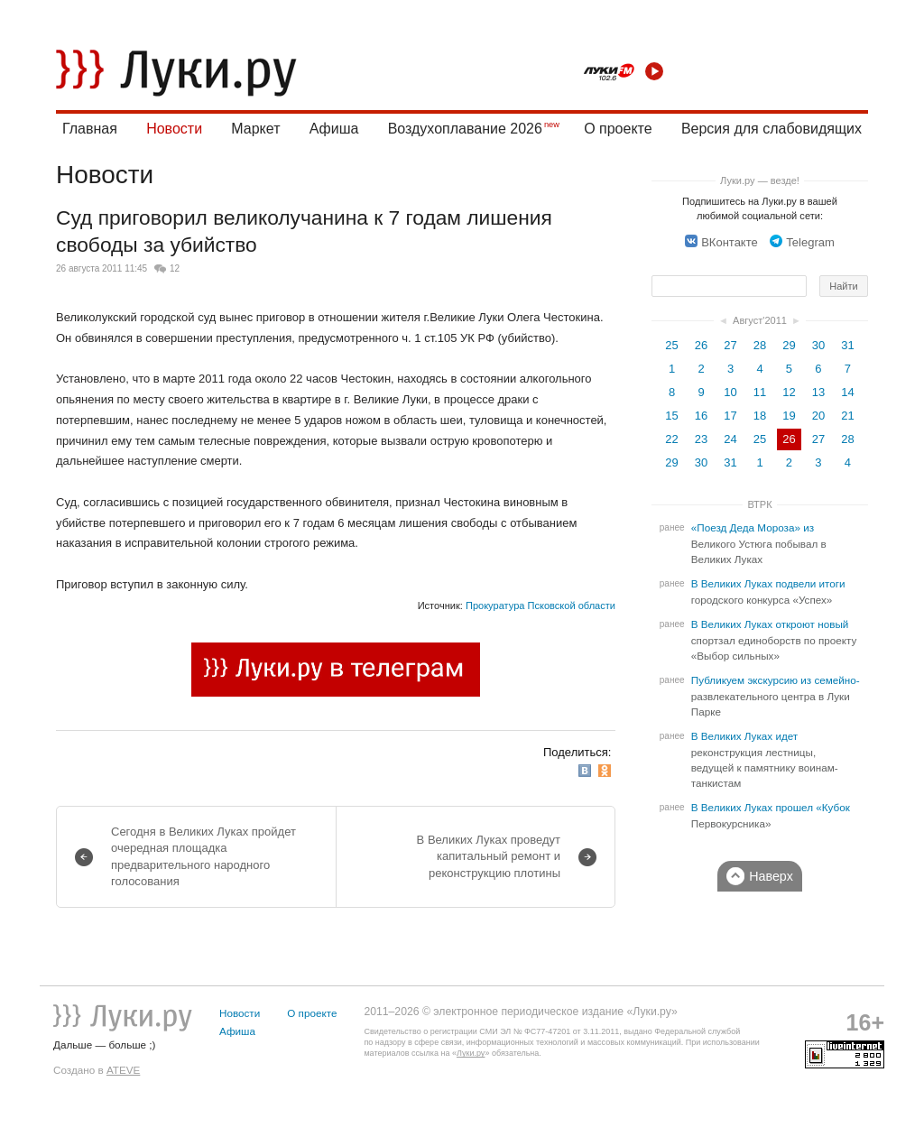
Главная (89, 128)
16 (701, 415)
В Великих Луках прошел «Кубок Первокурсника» (770, 815)
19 (788, 415)
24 (730, 439)
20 (818, 415)
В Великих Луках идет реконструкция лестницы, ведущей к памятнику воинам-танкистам (764, 760)
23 (701, 439)
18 (759, 415)
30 (818, 345)
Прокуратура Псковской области (540, 605)
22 (671, 439)
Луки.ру (471, 1053)
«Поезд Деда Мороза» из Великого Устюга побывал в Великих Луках (759, 543)
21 (847, 415)
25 (671, 345)
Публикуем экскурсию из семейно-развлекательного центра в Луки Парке (775, 696)
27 (730, 345)
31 (847, 345)
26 (701, 345)
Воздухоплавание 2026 (465, 128)
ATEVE (123, 1070)
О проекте (617, 128)
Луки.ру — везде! (759, 180)
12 (175, 268)
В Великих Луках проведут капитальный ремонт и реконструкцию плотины (488, 856)
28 (759, 345)
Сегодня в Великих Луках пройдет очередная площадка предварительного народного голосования (203, 856)
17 (730, 415)
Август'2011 (760, 320)
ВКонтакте (721, 242)
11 (759, 392)
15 (671, 415)
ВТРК (759, 504)
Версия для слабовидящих (771, 128)
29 (788, 345)
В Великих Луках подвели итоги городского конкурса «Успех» (768, 591)
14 (847, 392)
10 (730, 392)
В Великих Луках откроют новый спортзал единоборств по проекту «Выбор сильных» (774, 640)
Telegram (802, 242)
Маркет (255, 128)
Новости (174, 128)
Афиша (334, 128)
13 (818, 392)
